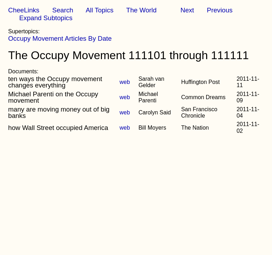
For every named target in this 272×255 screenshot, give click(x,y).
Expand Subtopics (45, 18)
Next (187, 10)
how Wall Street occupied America (58, 127)
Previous (220, 10)
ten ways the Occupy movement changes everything (55, 82)
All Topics (99, 10)
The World (141, 10)
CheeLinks (23, 10)
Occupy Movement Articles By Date (60, 38)
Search (62, 10)
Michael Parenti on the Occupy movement (53, 97)
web (125, 82)
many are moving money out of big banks (58, 112)
